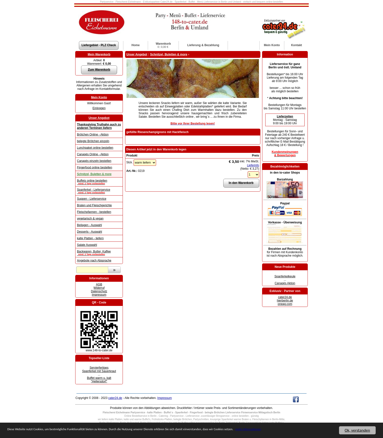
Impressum (99, 294)
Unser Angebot (99, 118)
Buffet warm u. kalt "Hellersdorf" (99, 379)
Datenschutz (99, 291)
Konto (272, 45)
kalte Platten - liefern (90, 238)
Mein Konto (99, 97)
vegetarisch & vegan (90, 218)
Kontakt (296, 45)
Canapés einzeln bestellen (94, 161)
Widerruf (99, 288)
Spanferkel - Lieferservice (99, 191)
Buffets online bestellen (99, 182)
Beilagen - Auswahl (89, 225)
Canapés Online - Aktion (92, 154)
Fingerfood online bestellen (94, 167)
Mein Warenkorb (99, 54)
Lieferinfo (253, 165)
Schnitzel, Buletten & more (94, 174)
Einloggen (99, 108)
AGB (99, 284)
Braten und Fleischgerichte (94, 205)
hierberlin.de (285, 300)
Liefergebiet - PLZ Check (99, 45)
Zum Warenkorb (99, 69)
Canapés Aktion (285, 283)
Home (135, 45)
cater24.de (285, 297)
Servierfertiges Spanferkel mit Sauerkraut (99, 369)
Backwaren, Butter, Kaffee (99, 253)
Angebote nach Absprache (94, 260)
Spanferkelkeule (284, 276)
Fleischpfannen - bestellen (94, 212)
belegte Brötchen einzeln (93, 141)
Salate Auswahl (87, 245)
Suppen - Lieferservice (91, 198)
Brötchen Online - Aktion (92, 134)
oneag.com (285, 304)
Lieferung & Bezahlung (203, 45)
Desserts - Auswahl (89, 231)
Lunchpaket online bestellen (95, 147)
